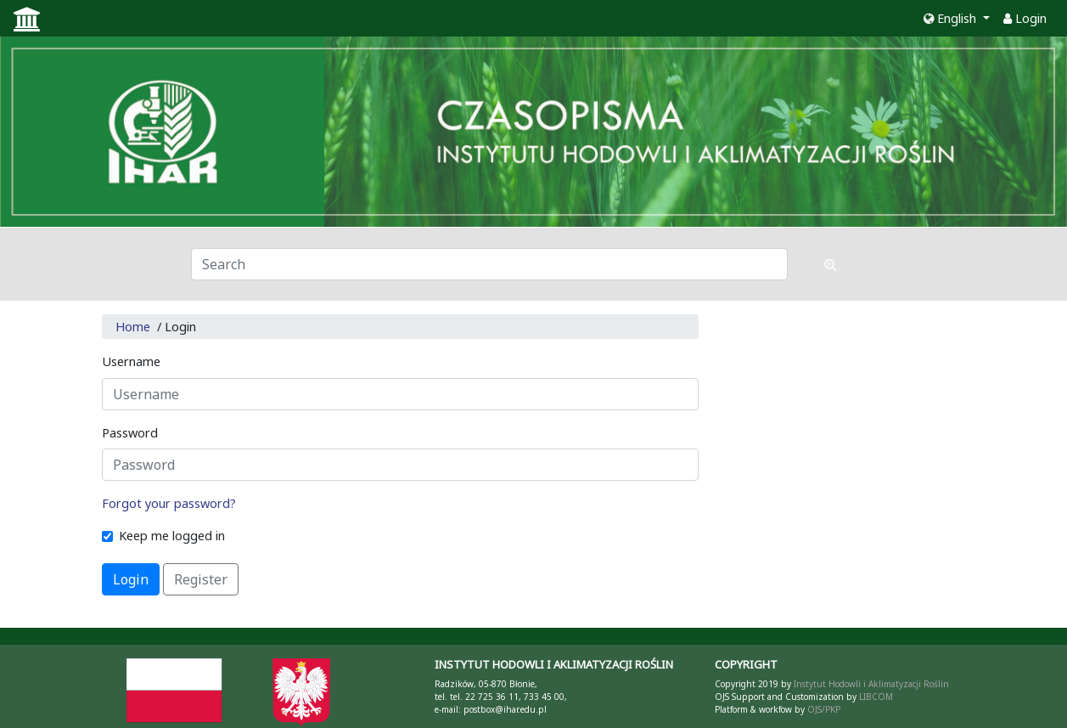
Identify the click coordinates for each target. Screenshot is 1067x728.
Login (1025, 18)
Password (130, 433)
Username (131, 361)
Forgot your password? (169, 503)
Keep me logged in (172, 536)
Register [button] (200, 579)
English (952, 18)
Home (132, 327)
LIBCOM (876, 697)
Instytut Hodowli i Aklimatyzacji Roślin (871, 684)
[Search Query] (489, 264)
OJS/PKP (822, 709)
